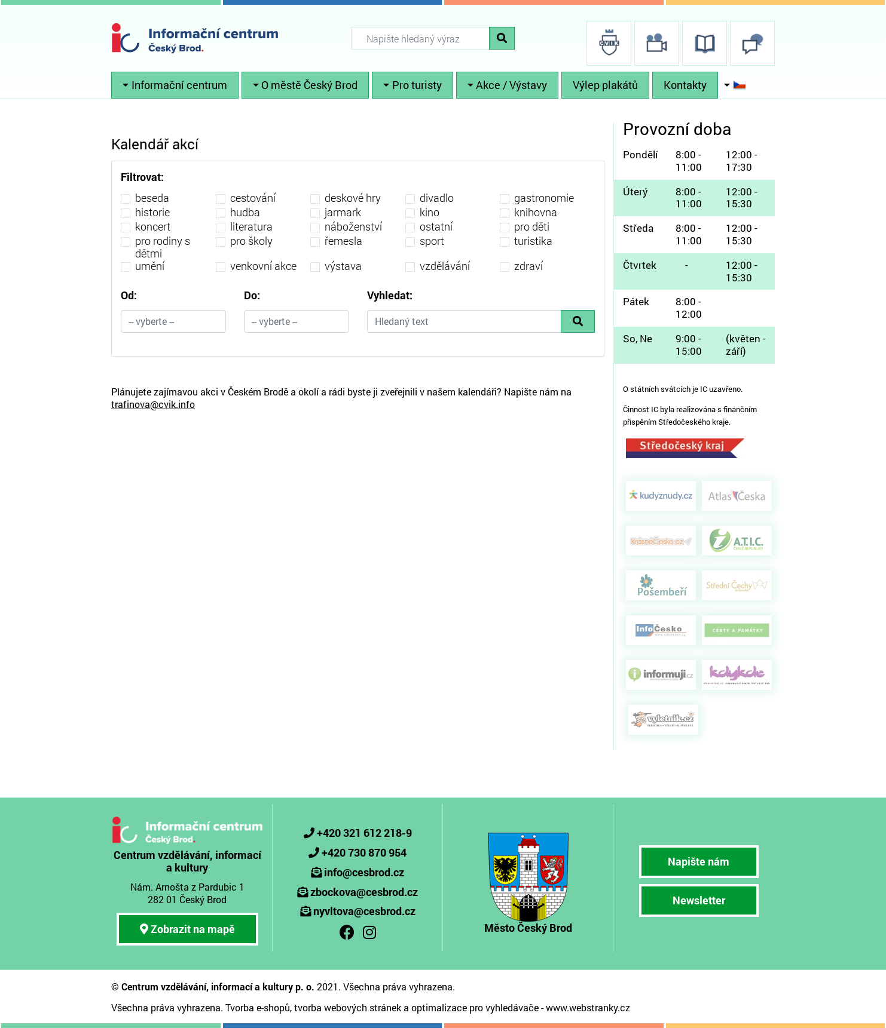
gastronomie (544, 198)
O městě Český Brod (309, 85)
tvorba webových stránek (347, 1007)
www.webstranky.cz (588, 1007)
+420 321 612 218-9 (364, 833)
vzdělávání (445, 266)
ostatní (436, 226)
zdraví (528, 266)
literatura (251, 226)
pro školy (251, 241)
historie (152, 212)
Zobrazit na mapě (187, 929)
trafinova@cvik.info (153, 404)
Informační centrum (179, 85)
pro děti (531, 226)
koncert (152, 226)
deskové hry (353, 198)
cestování (253, 198)
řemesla (343, 241)
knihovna (535, 212)
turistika (533, 241)
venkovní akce (263, 266)
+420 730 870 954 (364, 852)
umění (149, 266)
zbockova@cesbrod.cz (364, 892)
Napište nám (698, 861)
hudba (245, 212)
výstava (343, 266)
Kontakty (685, 85)
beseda (152, 198)
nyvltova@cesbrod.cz (364, 911)
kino (429, 212)
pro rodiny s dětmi (162, 247)
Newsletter (699, 900)
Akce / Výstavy (511, 85)
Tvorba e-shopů (257, 1007)
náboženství (353, 226)
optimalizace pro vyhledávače (475, 1007)
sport (432, 241)
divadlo (437, 198)
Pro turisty (417, 85)
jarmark (343, 212)
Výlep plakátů (605, 85)
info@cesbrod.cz (364, 872)
